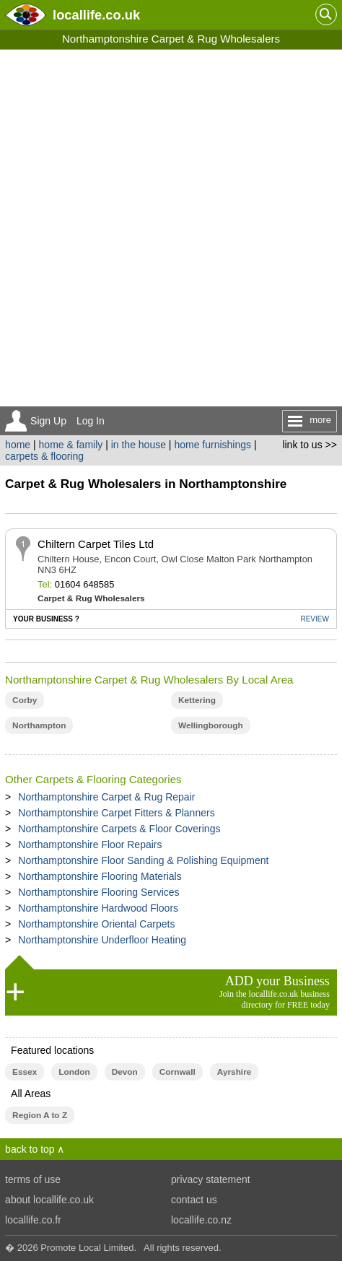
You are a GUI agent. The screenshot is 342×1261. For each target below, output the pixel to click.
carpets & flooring (44, 456)
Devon (125, 1072)
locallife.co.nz (201, 1220)
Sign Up (48, 421)
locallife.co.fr (33, 1220)
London (73, 1072)
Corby (24, 700)
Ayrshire (234, 1072)
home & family (71, 444)
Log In (90, 421)
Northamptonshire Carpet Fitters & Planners (116, 813)
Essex (24, 1072)
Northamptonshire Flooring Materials (99, 876)
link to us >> (309, 444)
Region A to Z (39, 1115)
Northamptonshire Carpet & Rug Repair (106, 797)
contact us (194, 1199)
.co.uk (96, 14)
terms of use (33, 1179)
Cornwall (177, 1072)
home (17, 444)
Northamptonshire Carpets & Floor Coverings (119, 828)
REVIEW (314, 619)
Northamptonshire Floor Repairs (90, 844)
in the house (138, 444)
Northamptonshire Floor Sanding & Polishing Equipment (143, 860)
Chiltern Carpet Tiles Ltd (96, 544)
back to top (30, 1149)
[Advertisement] (171, 228)
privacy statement (210, 1179)
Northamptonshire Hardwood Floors (98, 908)
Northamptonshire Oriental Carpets (96, 924)
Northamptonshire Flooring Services (98, 892)
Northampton (39, 725)
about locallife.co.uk (49, 1199)
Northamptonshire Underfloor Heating (102, 940)
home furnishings (212, 444)
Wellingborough (210, 725)
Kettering (197, 700)
